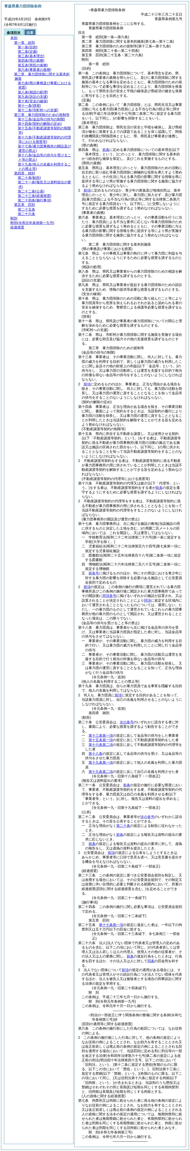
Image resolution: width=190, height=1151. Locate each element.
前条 (105, 150)
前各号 (94, 573)
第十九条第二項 (101, 772)
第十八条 (95, 754)
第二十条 (123, 826)
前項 (87, 190)
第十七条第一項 (111, 925)
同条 (150, 961)
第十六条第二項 (101, 745)
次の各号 (127, 722)
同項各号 (109, 596)
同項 (147, 600)
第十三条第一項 (101, 735)
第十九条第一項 (101, 762)
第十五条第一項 (101, 740)
